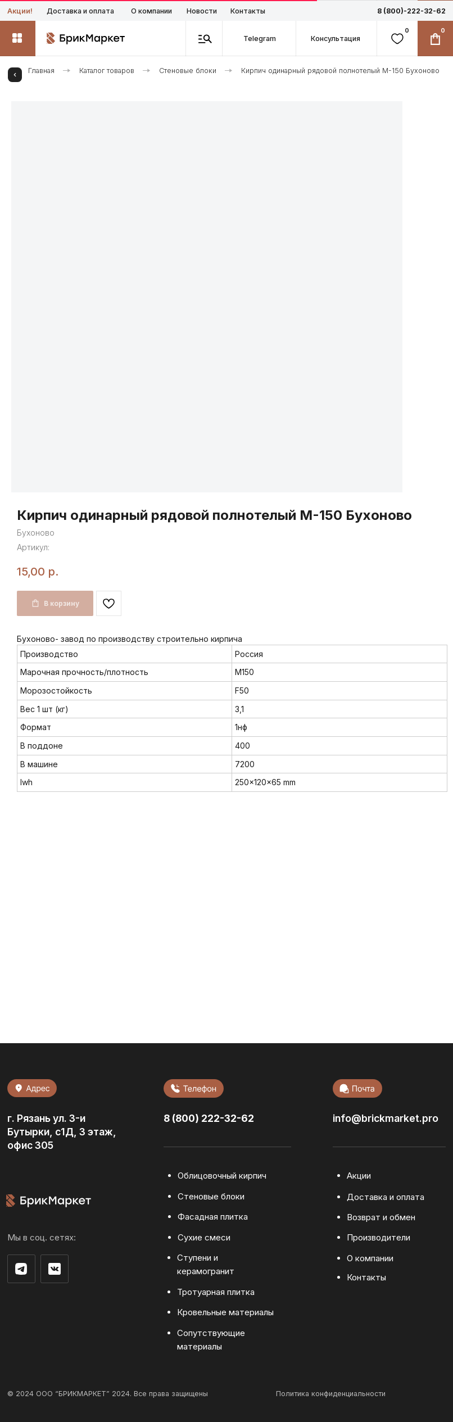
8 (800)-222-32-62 (411, 11)
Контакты (247, 11)
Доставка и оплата (80, 11)
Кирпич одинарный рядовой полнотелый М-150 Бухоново (340, 70)
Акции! (20, 11)
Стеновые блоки (187, 70)
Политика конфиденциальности (331, 1393)
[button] (336, 38)
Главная (41, 70)
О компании (151, 11)
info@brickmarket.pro (385, 1118)
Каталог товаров (106, 70)
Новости (202, 11)
